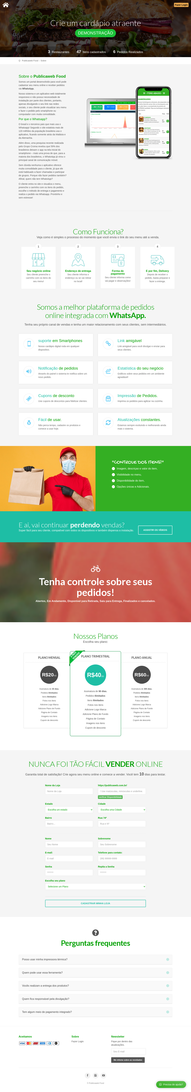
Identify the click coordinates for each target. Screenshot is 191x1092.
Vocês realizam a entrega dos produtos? (95, 985)
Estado (49, 804)
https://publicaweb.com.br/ (112, 785)
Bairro (48, 818)
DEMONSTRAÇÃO (95, 33)
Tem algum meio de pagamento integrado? (95, 1012)
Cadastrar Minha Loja (95, 903)
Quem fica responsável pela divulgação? (95, 999)
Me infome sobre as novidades (128, 1060)
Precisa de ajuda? (171, 1084)
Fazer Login (77, 1041)
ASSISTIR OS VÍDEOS (155, 528)
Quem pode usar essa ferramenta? (95, 972)
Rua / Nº (102, 818)
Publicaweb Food (30, 60)
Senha (48, 866)
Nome (48, 838)
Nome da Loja (52, 785)
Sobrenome (104, 838)
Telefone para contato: (110, 852)
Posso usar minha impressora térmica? (95, 959)
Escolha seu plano (55, 880)
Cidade (102, 804)
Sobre (43, 60)
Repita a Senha (106, 866)
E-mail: (49, 852)
